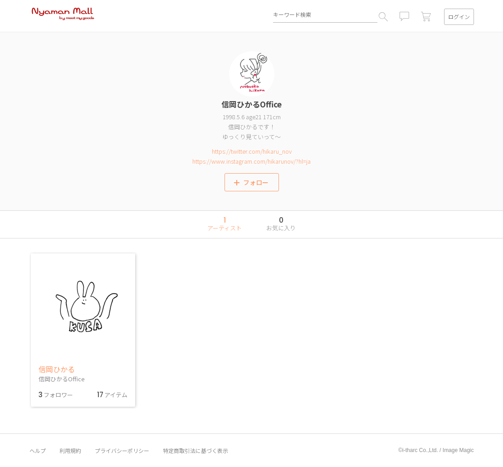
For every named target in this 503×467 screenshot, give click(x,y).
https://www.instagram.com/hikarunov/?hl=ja (251, 161)
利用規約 (70, 450)
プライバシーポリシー (122, 450)
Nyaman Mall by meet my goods (63, 15)
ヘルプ (37, 450)
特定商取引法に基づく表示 (195, 450)
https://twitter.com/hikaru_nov (252, 151)
